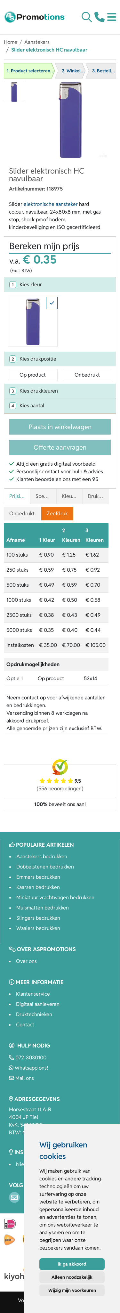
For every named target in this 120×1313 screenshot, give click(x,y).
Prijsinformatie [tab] (19, 496)
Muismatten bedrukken (42, 907)
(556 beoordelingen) (60, 788)
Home (10, 42)
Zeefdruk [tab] (57, 513)
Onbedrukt (87, 374)
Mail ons (21, 1078)
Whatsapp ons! (28, 1067)
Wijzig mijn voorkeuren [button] (72, 1290)
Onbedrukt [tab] (22, 513)
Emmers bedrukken (38, 877)
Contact (25, 1024)
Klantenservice (33, 994)
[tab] (60, 284)
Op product (33, 374)
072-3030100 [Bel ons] (27, 1057)
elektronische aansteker (51, 204)
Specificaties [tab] (46, 496)
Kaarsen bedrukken (38, 887)
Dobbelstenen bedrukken (45, 866)
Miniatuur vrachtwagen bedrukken (55, 897)
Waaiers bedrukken (38, 928)
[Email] (14, 1197)
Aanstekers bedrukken (41, 856)
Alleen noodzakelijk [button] (72, 1277)
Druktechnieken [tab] (98, 496)
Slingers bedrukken (38, 918)
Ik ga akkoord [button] (72, 1264)
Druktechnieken (34, 1014)
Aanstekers (37, 42)
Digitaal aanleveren (38, 1004)
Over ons (26, 961)
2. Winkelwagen (78, 71)
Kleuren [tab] (70, 496)
